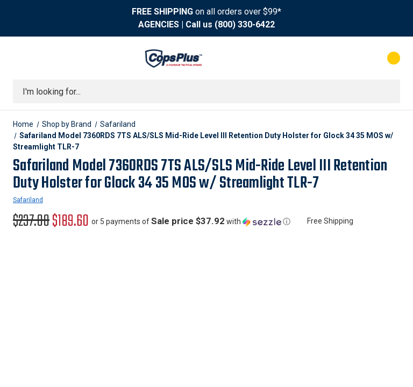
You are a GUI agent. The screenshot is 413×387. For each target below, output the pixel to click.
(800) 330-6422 (245, 24)
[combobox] (206, 91)
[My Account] (346, 58)
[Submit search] (388, 91)
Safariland (28, 200)
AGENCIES (158, 24)
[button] (190, 221)
